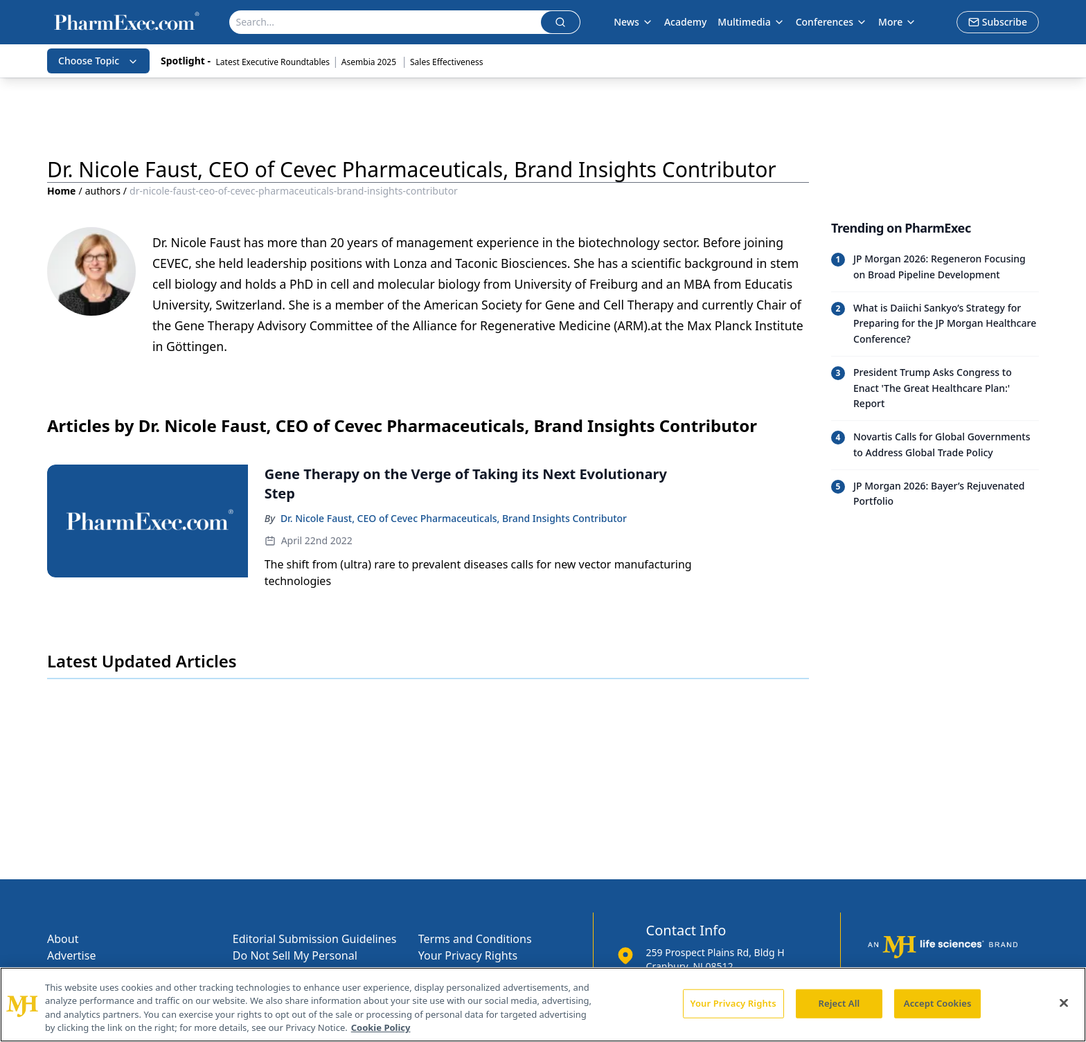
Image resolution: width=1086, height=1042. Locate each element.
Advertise (71, 955)
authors (103, 190)
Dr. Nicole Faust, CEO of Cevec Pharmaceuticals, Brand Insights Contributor (454, 518)
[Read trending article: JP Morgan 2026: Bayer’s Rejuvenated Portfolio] (935, 494)
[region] (543, 1004)
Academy (685, 21)
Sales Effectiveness (446, 62)
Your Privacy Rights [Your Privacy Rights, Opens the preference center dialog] (733, 1003)
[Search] (385, 22)
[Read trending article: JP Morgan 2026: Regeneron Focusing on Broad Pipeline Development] (935, 267)
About (62, 938)
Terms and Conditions (475, 938)
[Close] (1064, 1002)
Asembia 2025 (369, 62)
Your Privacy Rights (467, 955)
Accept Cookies (938, 1003)
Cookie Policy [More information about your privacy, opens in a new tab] (381, 1027)
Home (61, 190)
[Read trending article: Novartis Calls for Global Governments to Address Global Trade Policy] (935, 444)
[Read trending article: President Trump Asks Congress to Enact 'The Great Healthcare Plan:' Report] (935, 388)
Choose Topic (98, 60)
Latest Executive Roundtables (273, 62)
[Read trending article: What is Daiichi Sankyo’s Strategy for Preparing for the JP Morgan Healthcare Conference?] (935, 323)
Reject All (839, 1003)
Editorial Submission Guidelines (314, 938)
